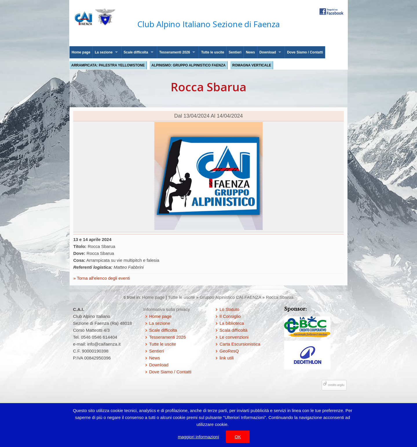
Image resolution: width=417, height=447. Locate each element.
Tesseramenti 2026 (174, 52)
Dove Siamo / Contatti (305, 52)
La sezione (103, 52)
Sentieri (235, 52)
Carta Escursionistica (240, 344)
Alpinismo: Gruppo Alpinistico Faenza (188, 65)
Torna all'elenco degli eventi (103, 278)
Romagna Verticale (251, 65)
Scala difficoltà (233, 330)
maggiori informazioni (198, 436)
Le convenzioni (234, 337)
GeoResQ (229, 350)
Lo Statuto (229, 309)
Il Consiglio (230, 316)
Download (267, 52)
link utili (227, 357)
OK (238, 436)
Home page (81, 52)
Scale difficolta (136, 52)
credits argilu (336, 385)
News (250, 52)
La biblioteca (232, 323)
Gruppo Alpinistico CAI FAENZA (230, 297)
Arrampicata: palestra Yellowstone (108, 65)
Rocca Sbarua (279, 297)
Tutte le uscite (212, 52)
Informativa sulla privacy (166, 309)
